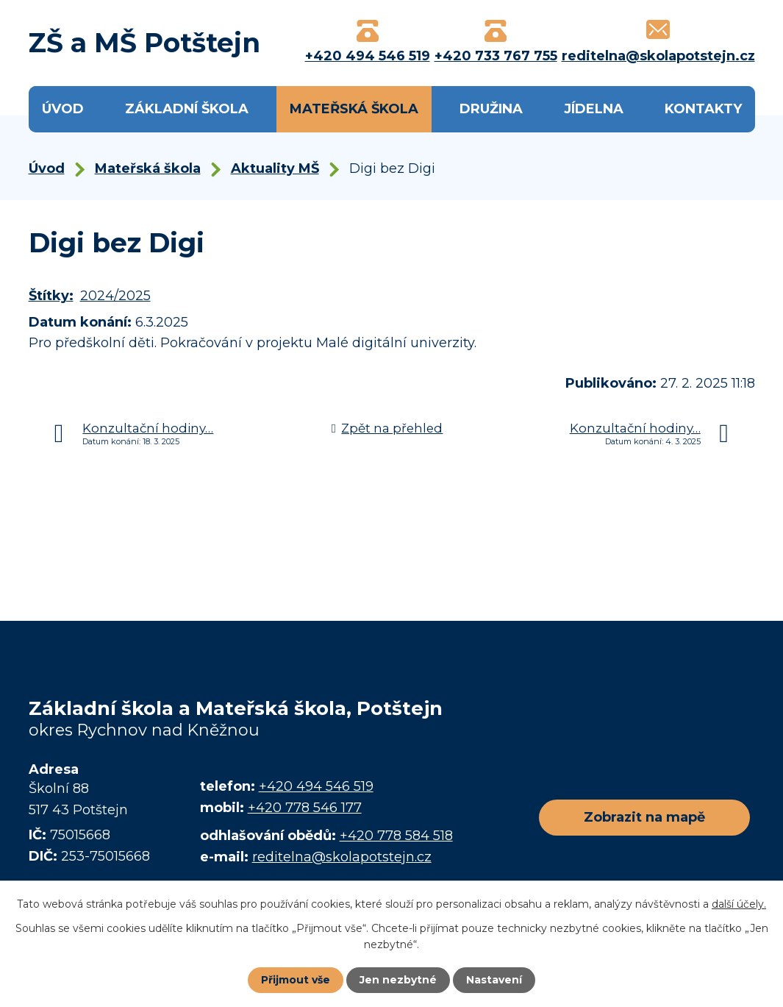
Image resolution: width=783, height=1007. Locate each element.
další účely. (739, 904)
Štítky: (51, 296)
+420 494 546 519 (316, 786)
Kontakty (703, 109)
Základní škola (187, 109)
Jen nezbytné (398, 979)
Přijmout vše (295, 979)
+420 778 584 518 (396, 836)
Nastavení (494, 979)
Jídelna (593, 109)
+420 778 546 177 (305, 808)
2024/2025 (115, 296)
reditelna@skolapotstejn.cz (342, 857)
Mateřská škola (354, 109)
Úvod (63, 109)
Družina (491, 109)
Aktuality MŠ (275, 168)
